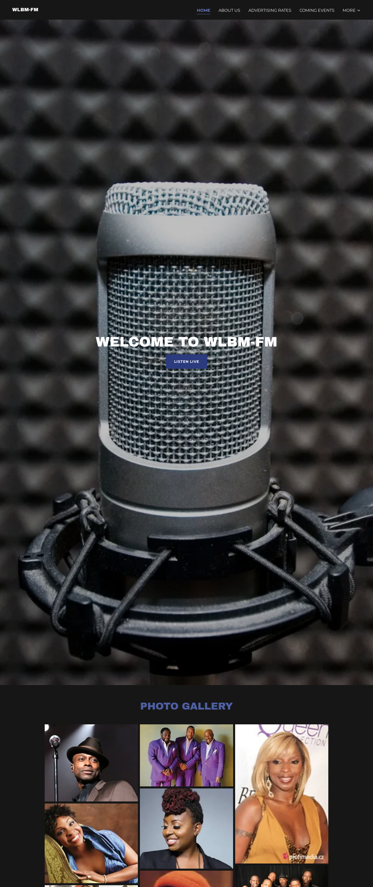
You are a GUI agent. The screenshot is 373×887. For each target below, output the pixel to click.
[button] (352, 10)
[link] (25, 9)
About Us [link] (229, 10)
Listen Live (186, 361)
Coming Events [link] (316, 10)
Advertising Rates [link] (269, 10)
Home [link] (203, 10)
